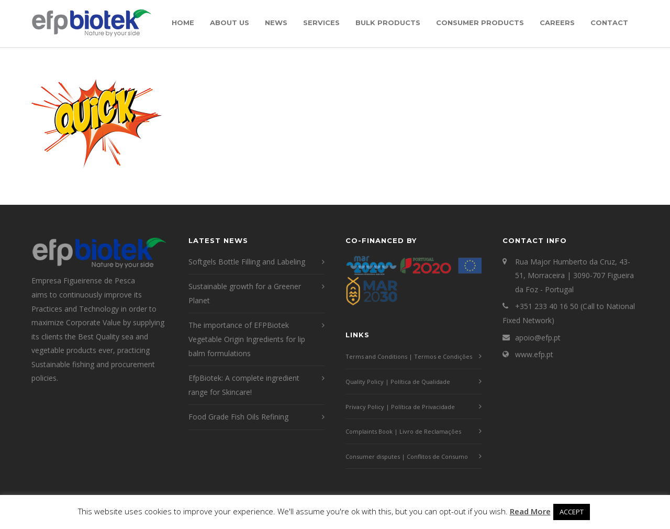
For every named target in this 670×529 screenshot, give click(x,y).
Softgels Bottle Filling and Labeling (246, 262)
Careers (557, 22)
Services (321, 22)
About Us (229, 22)
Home (183, 22)
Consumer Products (480, 22)
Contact (609, 22)
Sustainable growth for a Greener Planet (244, 293)
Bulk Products (387, 22)
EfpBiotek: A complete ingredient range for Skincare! (243, 385)
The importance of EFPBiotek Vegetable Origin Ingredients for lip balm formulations (246, 339)
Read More (530, 511)
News (276, 22)
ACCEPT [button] (572, 511)
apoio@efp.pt (538, 338)
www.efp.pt (534, 354)
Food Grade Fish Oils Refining (238, 417)
